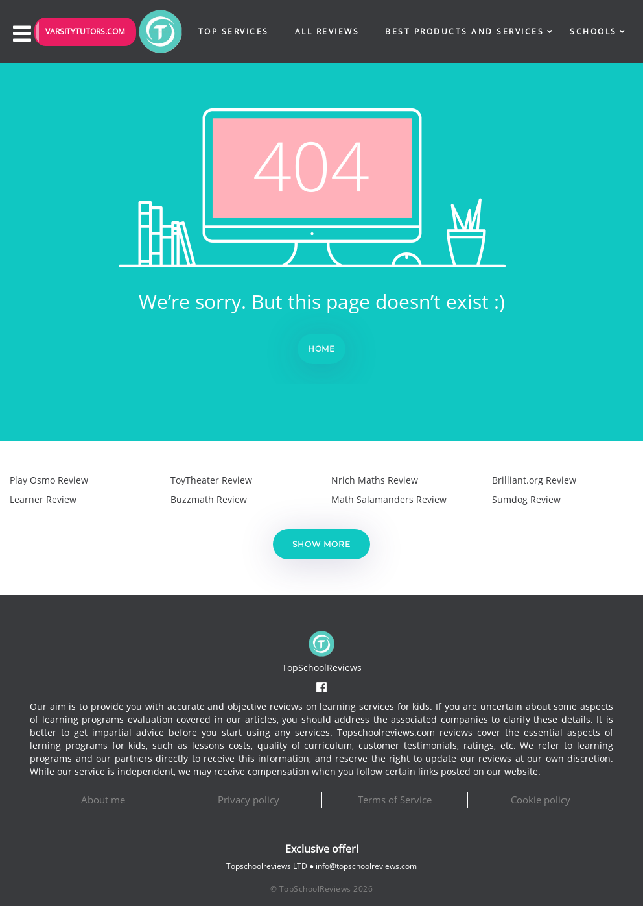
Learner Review (43, 499)
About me (103, 799)
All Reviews (327, 31)
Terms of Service (395, 799)
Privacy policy (248, 799)
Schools (593, 31)
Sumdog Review (526, 499)
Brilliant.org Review (534, 480)
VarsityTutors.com (85, 31)
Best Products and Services (464, 31)
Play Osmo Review (49, 480)
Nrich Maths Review (374, 480)
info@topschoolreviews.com (366, 866)
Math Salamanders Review (389, 499)
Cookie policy (540, 799)
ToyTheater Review (211, 480)
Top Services (233, 31)
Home (322, 349)
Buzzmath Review (208, 499)
